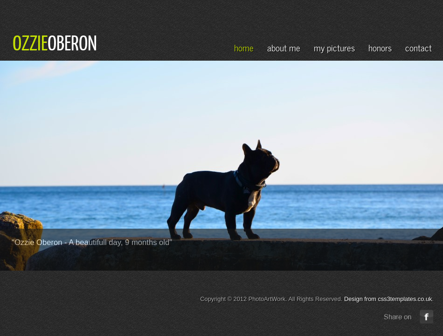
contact (418, 47)
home (244, 47)
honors (380, 47)
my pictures (334, 47)
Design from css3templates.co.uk (388, 298)
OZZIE (30, 42)
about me (283, 47)
